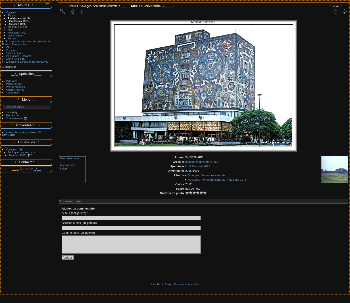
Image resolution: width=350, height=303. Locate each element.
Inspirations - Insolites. (19, 55)
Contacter (26, 162)
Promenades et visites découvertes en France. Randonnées (26, 43)
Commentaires (14, 118)
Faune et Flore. (15, 52)
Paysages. (12, 50)
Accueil (73, 6)
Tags (9, 112)
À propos (26, 169)
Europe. (12, 38)
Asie (10, 29)
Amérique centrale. (19, 18)
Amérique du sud (17, 26)
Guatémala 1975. (19, 20)
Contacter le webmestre (186, 287)
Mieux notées (14, 83)
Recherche (12, 115)
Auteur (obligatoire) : (75, 213)
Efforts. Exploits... (16, 58)
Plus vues (11, 80)
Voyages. (11, 12)
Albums (23, 5)
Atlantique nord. (17, 32)
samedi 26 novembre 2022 (202, 161)
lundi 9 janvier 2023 (197, 166)
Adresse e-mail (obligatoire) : (80, 223)
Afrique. (12, 15)
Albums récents (15, 89)
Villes (9, 47)
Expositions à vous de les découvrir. (27, 61)
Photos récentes (15, 86)
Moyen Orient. (16, 35)
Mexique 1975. (17, 23)
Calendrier (12, 92)
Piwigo (168, 287)
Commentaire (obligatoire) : (79, 232)
